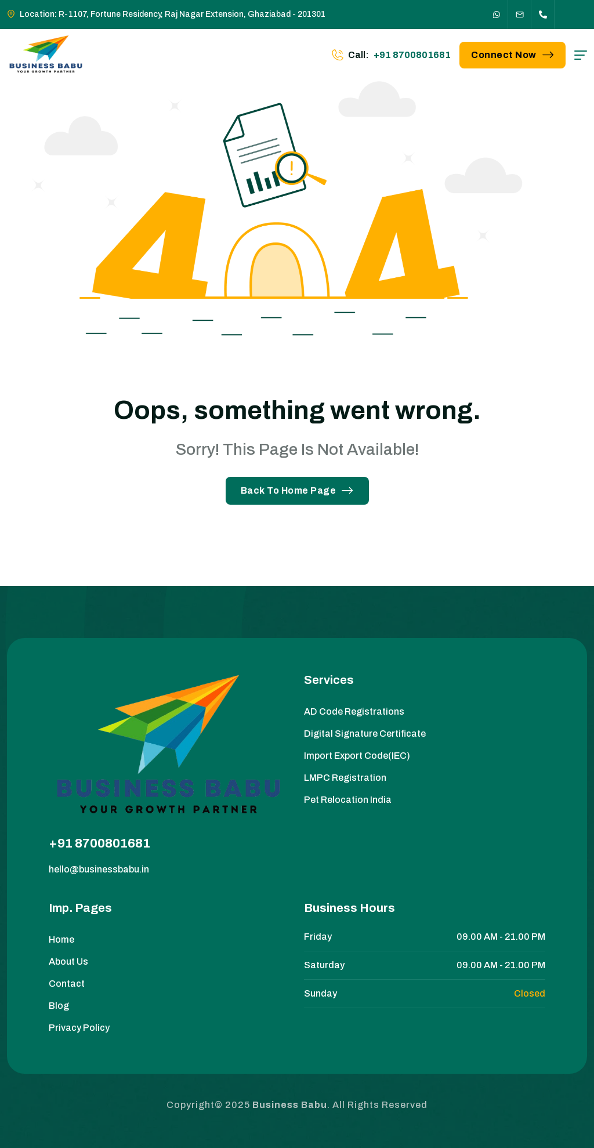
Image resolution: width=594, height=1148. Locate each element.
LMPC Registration (345, 778)
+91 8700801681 (99, 843)
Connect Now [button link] (512, 55)
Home (61, 939)
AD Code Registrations (354, 711)
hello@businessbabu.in (99, 869)
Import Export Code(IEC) (357, 755)
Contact (67, 983)
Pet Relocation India (348, 800)
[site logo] (46, 55)
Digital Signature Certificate (365, 733)
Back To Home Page (297, 490)
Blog (59, 1006)
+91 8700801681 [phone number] (412, 55)
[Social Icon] (496, 14)
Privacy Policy (79, 1028)
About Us (68, 961)
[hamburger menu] (580, 55)
